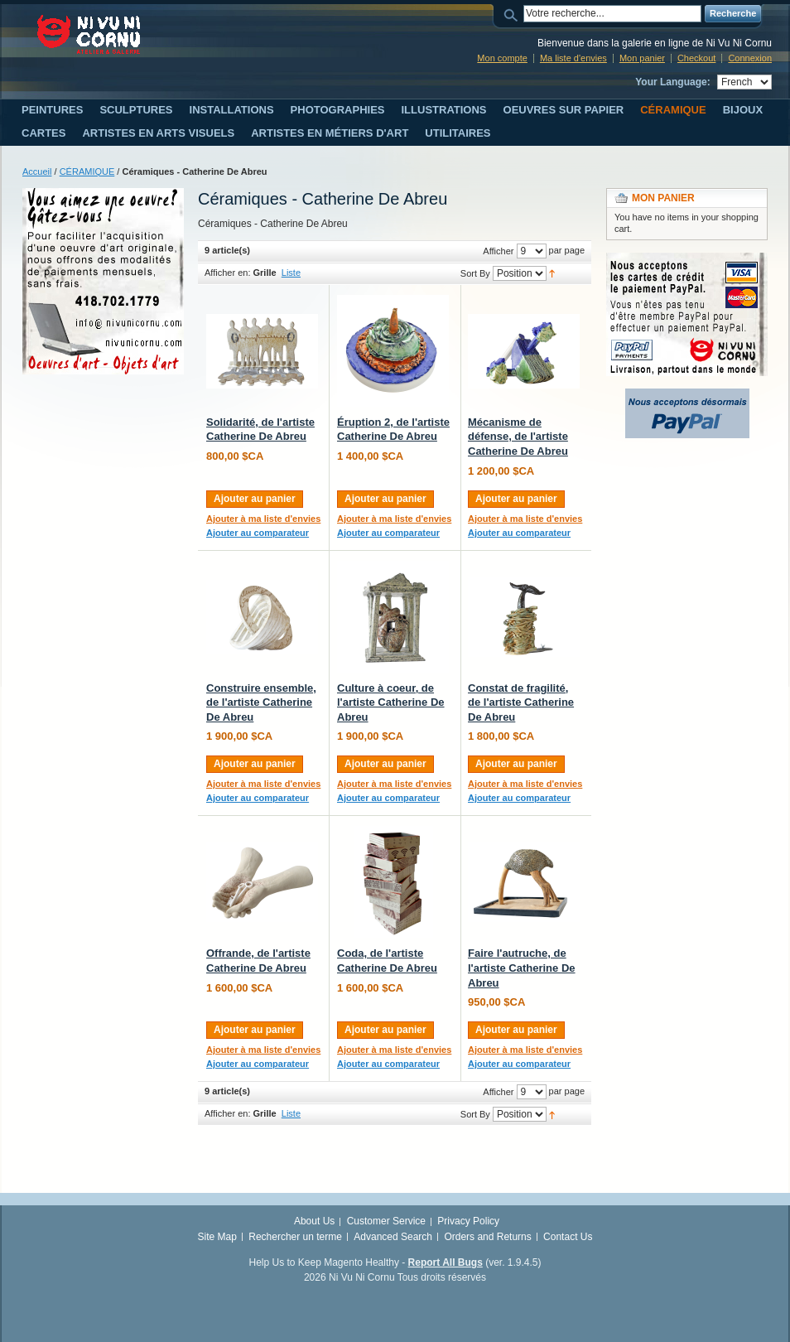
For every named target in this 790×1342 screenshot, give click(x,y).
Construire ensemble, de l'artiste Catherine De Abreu (261, 702)
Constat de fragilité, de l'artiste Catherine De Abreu (521, 702)
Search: (513, 13)
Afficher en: (227, 273)
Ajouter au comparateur (257, 533)
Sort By (475, 273)
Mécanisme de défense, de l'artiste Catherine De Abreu (518, 436)
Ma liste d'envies (573, 58)
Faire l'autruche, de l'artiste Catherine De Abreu (522, 967)
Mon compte (502, 58)
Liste (291, 273)
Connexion (750, 58)
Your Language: (672, 82)
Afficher (498, 251)
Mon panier (642, 58)
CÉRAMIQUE (87, 171)
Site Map (217, 1237)
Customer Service (386, 1221)
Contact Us (567, 1237)
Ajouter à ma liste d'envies (263, 519)
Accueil (36, 171)
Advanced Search (393, 1237)
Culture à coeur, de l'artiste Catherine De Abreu (391, 702)
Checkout (696, 58)
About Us (314, 1221)
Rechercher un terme (295, 1237)
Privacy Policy (468, 1221)
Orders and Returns (487, 1237)
